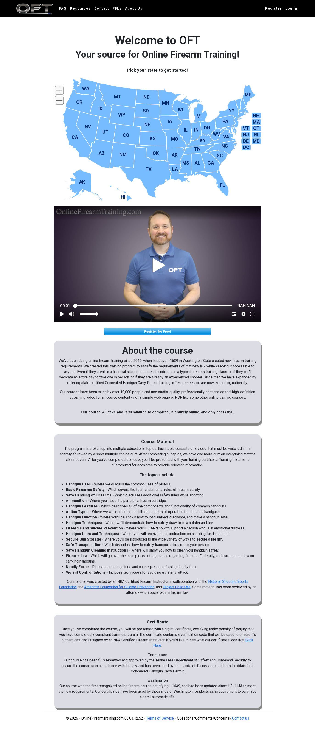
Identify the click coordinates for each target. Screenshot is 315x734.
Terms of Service (160, 718)
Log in (291, 9)
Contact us (240, 718)
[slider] (153, 306)
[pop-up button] (243, 314)
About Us (133, 9)
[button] (159, 265)
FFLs (117, 9)
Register (273, 9)
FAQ (63, 9)
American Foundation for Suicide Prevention (119, 587)
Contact (101, 9)
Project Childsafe (177, 587)
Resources (80, 9)
